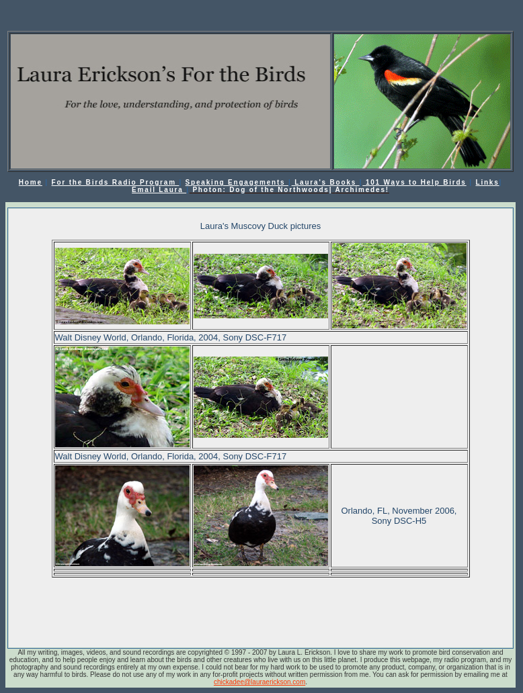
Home (30, 182)
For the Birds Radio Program (115, 182)
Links (487, 182)
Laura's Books (326, 182)
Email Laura (159, 189)
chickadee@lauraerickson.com (259, 682)
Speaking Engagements (237, 182)
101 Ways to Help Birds (414, 182)
